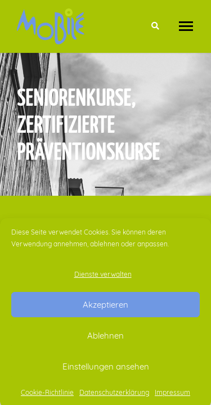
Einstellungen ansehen (105, 368)
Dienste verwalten (103, 276)
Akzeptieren (105, 307)
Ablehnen (105, 337)
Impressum (172, 394)
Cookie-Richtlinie (47, 394)
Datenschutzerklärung (114, 394)
